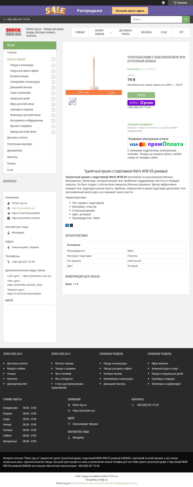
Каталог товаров (99, 32)
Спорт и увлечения (20, 92)
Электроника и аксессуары (25, 81)
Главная (80, 32)
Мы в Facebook (63, 373)
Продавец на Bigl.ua (96, 479)
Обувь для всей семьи (22, 104)
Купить (141, 95)
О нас (164, 32)
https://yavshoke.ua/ (23, 208)
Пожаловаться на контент (86, 483)
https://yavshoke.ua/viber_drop (24, 284)
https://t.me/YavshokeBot (26, 213)
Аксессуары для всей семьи (25, 115)
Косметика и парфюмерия (166, 384)
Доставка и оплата (125, 32)
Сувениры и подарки (21, 109)
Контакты (146, 32)
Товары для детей (20, 98)
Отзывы (11, 163)
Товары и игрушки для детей (167, 373)
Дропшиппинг (14, 150)
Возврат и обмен (16, 368)
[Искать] (186, 19)
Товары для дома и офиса (24, 70)
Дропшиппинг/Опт (17, 384)
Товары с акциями (65, 368)
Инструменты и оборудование (26, 120)
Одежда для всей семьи (23, 131)
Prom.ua (113, 476)
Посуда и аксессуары (22, 65)
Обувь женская (160, 363)
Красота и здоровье (21, 126)
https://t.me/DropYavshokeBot (24, 293)
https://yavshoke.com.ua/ (37, 275)
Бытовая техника (19, 76)
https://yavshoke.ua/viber (26, 217)
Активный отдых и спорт (165, 368)
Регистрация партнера (19, 144)
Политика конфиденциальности (119, 483)
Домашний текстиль (21, 87)
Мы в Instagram (64, 379)
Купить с (141, 103)
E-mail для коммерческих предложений (67, 385)
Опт (181, 32)
